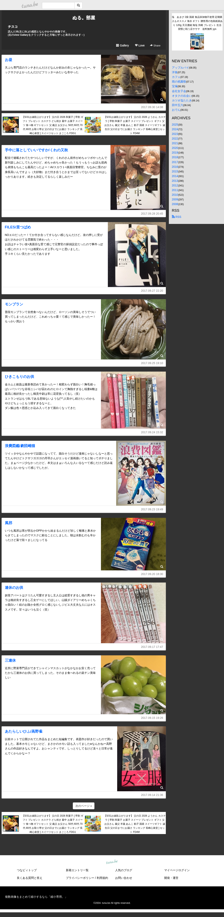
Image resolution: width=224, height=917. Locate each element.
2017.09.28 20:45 (152, 213)
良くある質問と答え (29, 877)
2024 (175, 129)
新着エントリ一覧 (77, 870)
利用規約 (102, 877)
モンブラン (14, 304)
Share (155, 45)
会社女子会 (179, 91)
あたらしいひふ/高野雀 (23, 731)
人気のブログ (123, 870)
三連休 (10, 660)
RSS (176, 216)
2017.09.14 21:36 (152, 795)
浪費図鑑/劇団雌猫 (20, 446)
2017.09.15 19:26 (152, 717)
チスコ (13, 26)
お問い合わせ (123, 877)
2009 (175, 199)
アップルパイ (180, 67)
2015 (175, 171)
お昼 (8, 60)
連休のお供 (14, 588)
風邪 (8, 523)
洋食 (175, 72)
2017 (175, 162)
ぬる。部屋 (83, 17)
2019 (175, 152)
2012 (175, 185)
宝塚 (175, 86)
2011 (175, 190)
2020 (175, 147)
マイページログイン (177, 870)
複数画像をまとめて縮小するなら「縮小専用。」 (36, 896)
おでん (176, 109)
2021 (175, 143)
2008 (175, 204)
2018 (175, 157)
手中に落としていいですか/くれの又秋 (36, 150)
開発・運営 (171, 877)
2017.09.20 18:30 (152, 574)
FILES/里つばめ (18, 227)
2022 (175, 138)
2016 (175, 166)
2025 (175, 124)
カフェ (176, 76)
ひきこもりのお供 (19, 377)
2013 (175, 180)
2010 (175, 194)
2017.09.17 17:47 (152, 646)
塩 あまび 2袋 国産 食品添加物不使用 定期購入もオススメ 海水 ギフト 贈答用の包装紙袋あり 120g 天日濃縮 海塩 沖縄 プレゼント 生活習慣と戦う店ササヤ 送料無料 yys (197, 23)
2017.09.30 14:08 (152, 107)
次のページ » (83, 805)
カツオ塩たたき (182, 100)
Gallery (122, 45)
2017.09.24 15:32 (152, 432)
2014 (175, 176)
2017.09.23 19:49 (152, 509)
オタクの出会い (182, 95)
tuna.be (112, 861)
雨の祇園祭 (179, 81)
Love (140, 45)
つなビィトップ (27, 870)
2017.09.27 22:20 (152, 290)
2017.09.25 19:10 (152, 363)
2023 (175, 133)
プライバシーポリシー (80, 877)
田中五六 (177, 105)
